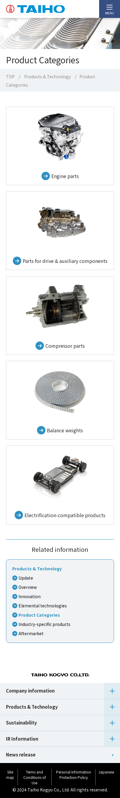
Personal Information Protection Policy (73, 774)
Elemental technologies (43, 606)
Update (26, 578)
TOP (10, 76)
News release (21, 754)
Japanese (106, 771)
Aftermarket (31, 633)
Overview (28, 587)
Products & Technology (47, 76)
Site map (10, 774)
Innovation (30, 596)
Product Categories (39, 615)
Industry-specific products (44, 624)
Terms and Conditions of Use (34, 777)
